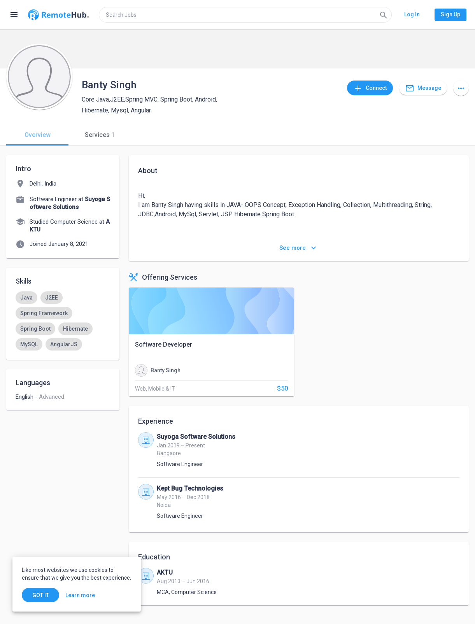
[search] (245, 15)
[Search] (383, 15)
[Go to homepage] (58, 15)
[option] (26, 297)
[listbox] (63, 321)
